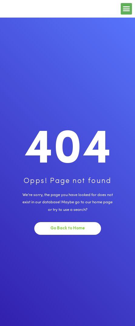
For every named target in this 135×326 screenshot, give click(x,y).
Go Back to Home (67, 228)
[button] (126, 9)
